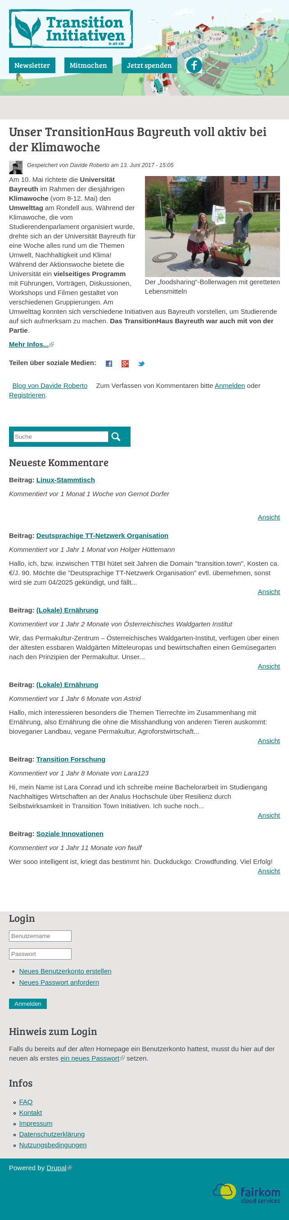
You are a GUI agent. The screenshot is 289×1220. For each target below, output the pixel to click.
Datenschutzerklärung (52, 1134)
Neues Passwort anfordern (59, 982)
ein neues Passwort (92, 1058)
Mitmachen (88, 65)
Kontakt (30, 1112)
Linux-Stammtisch (65, 480)
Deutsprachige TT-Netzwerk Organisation (102, 535)
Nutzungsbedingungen (53, 1145)
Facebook (194, 65)
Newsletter (32, 65)
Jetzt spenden (149, 65)
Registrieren (27, 395)
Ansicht (269, 517)
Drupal (59, 1168)
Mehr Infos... (31, 344)
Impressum (36, 1123)
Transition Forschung (70, 759)
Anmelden (230, 385)
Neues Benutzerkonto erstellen (65, 971)
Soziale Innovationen (70, 833)
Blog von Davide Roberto (50, 385)
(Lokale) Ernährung (67, 610)
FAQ (26, 1101)
